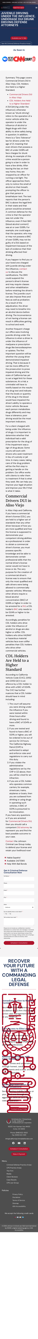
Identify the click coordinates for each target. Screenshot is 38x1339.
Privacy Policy (17, 1194)
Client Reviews (12, 1177)
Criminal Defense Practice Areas (19, 1165)
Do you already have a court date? (13, 911)
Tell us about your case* (10, 917)
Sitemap (15, 1203)
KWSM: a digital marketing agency (18, 1228)
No (10, 914)
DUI (24, 606)
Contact (10, 841)
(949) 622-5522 (22, 1133)
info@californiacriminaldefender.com (19, 1139)
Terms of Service (18, 1200)
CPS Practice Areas (14, 1168)
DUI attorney (23, 827)
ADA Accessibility (19, 1206)
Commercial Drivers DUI (20, 821)
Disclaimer (16, 1197)
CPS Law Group (13, 1183)
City (5, 897)
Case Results (12, 1180)
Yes (6, 914)
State (5, 904)
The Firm (10, 1171)
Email (5, 890)
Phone (5, 883)
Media (9, 1174)
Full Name (6, 876)
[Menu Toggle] (36, 8)
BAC (16, 609)
